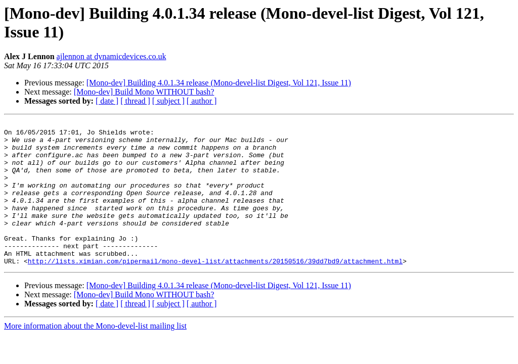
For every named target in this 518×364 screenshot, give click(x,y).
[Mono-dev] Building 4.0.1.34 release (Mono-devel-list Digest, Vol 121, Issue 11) (219, 82)
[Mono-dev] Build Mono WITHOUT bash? (144, 91)
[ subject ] (168, 101)
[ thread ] (135, 101)
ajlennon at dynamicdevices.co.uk (111, 56)
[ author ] (202, 101)
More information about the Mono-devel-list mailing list (95, 354)
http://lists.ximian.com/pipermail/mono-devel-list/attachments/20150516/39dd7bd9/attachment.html (215, 289)
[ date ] (107, 101)
